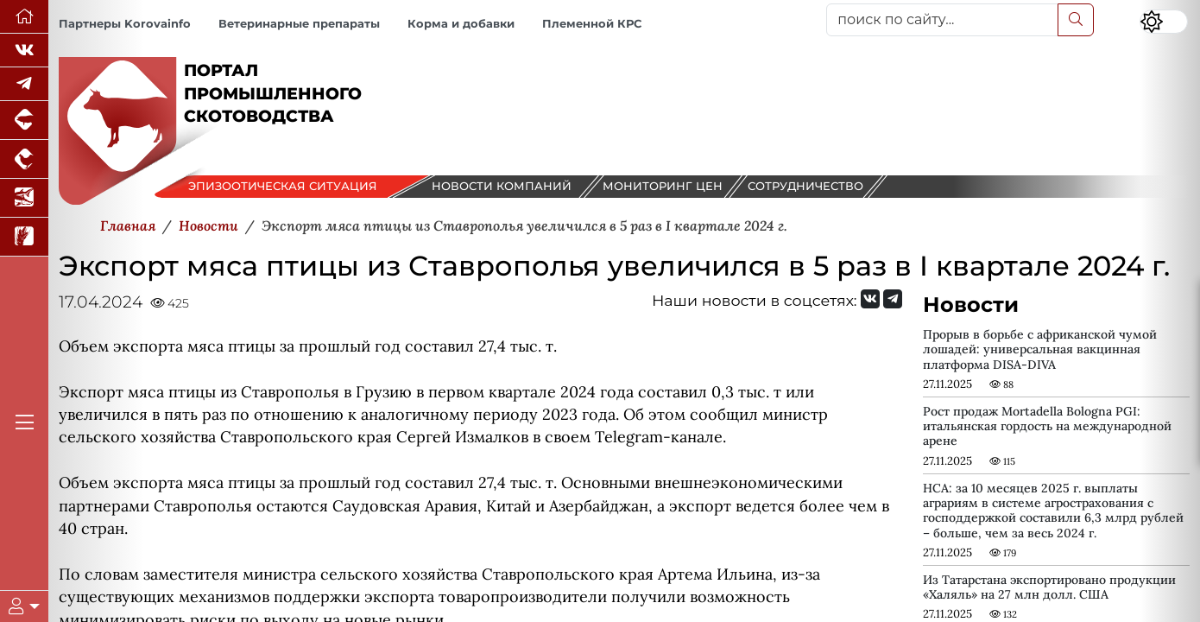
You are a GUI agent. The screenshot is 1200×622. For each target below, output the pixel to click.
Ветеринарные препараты (299, 23)
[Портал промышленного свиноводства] (24, 120)
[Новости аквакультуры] (24, 198)
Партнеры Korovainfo (125, 23)
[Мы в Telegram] (24, 84)
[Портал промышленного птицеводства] (24, 159)
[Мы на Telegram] (892, 298)
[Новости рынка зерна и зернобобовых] (24, 237)
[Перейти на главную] (24, 17)
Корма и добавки (461, 23)
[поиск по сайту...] (942, 19)
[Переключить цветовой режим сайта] (1164, 22)
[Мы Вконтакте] (24, 50)
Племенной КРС (591, 23)
